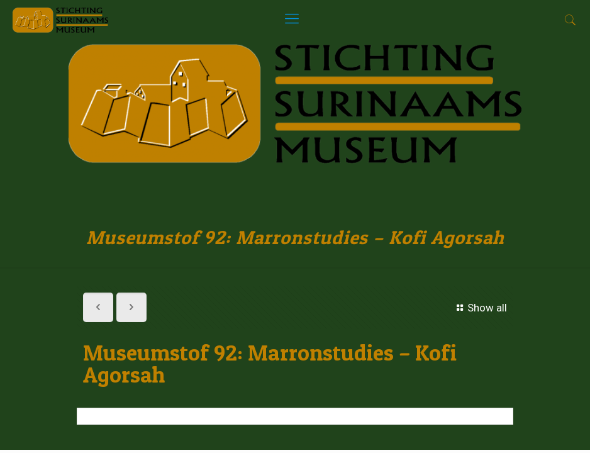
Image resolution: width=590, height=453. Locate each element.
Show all (479, 307)
